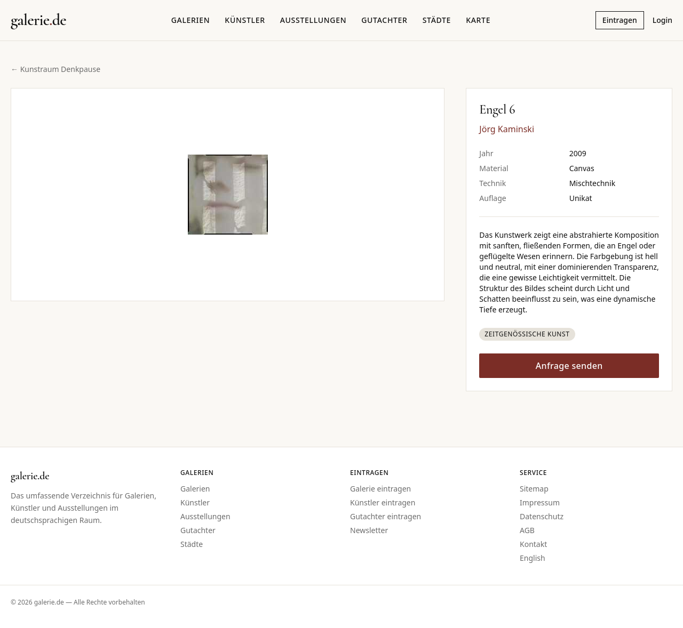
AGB (527, 530)
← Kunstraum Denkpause (55, 69)
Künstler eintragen (382, 502)
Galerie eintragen (380, 489)
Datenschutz (541, 516)
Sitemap (534, 489)
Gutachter (384, 20)
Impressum (540, 502)
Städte (437, 20)
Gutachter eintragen (385, 516)
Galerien (190, 20)
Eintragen (619, 20)
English (532, 558)
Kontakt (533, 544)
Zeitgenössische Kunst (527, 334)
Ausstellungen (313, 20)
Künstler (245, 20)
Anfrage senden (569, 366)
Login (662, 20)
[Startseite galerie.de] (38, 20)
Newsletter (369, 530)
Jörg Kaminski (506, 129)
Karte (478, 20)
